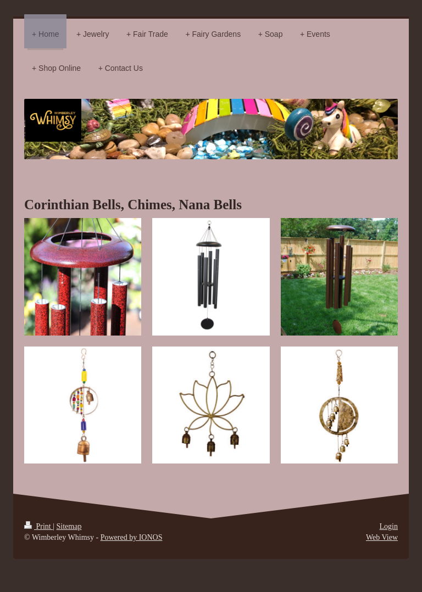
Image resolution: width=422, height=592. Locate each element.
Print (38, 526)
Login (389, 526)
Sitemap (69, 526)
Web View (382, 537)
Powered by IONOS (132, 537)
